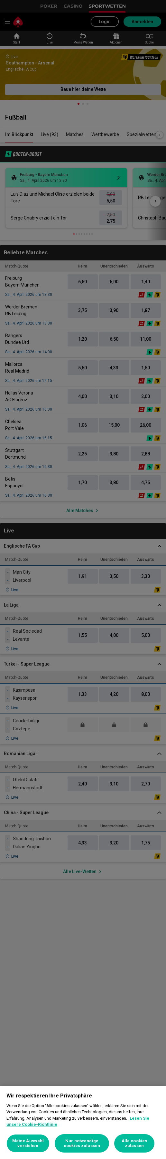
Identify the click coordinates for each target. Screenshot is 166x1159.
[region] (83, 1122)
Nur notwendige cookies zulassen (82, 1143)
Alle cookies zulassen (134, 1143)
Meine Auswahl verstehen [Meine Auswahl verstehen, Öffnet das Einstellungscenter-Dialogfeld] (28, 1143)
